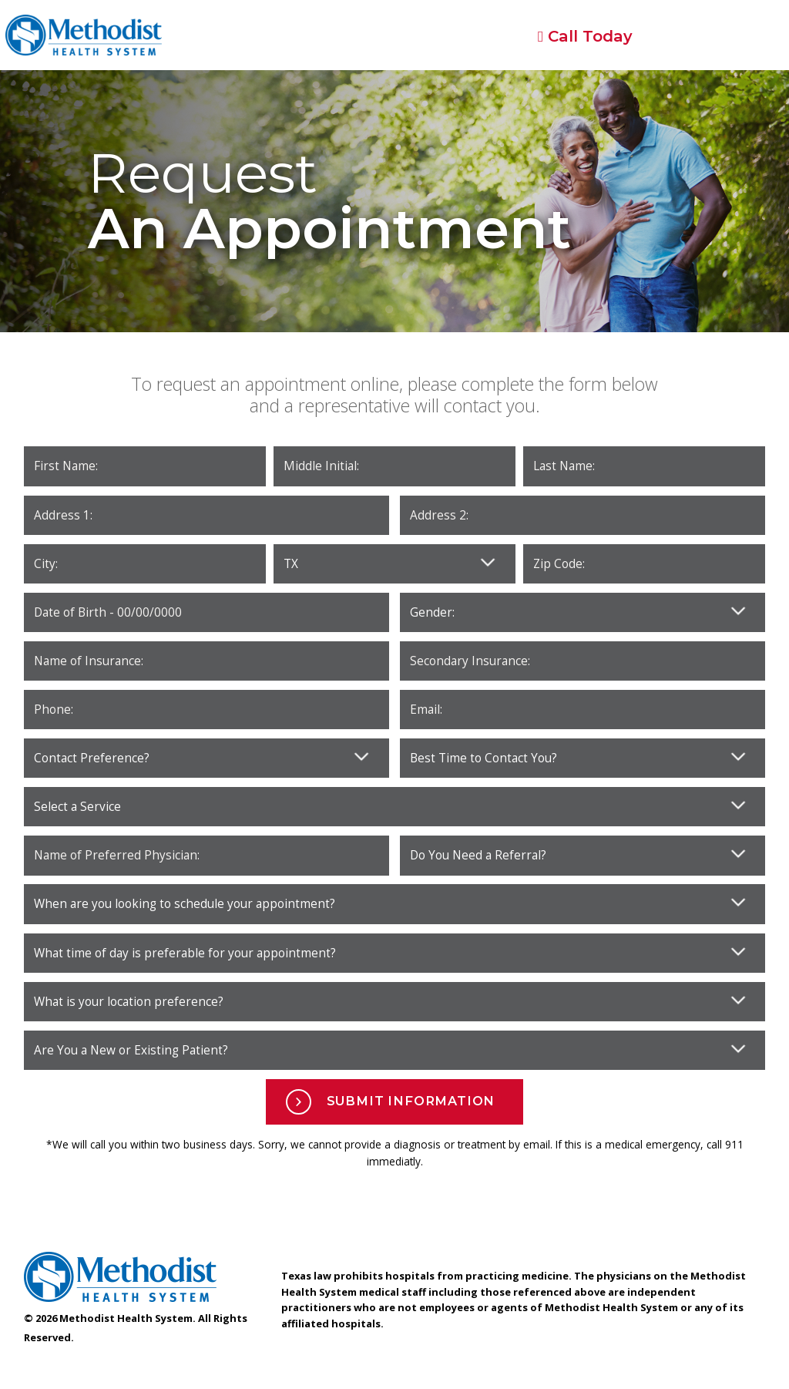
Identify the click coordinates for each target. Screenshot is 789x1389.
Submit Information (390, 1102)
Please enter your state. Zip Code (394, 564)
